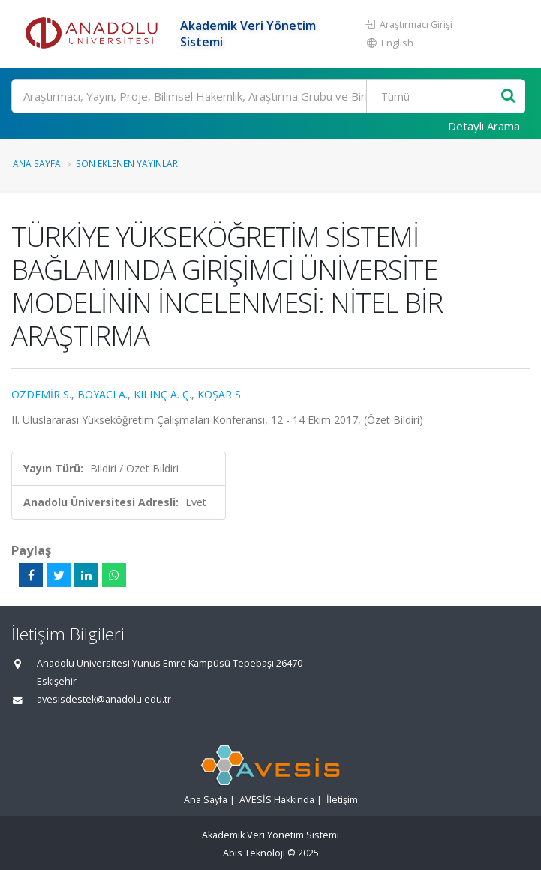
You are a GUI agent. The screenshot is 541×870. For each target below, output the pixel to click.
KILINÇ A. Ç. (162, 394)
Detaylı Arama (484, 126)
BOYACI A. (102, 394)
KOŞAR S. (220, 394)
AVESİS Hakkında (276, 800)
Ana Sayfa (37, 164)
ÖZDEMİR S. (41, 394)
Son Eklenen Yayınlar (127, 164)
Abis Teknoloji (254, 853)
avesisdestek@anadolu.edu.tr (104, 699)
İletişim (342, 800)
